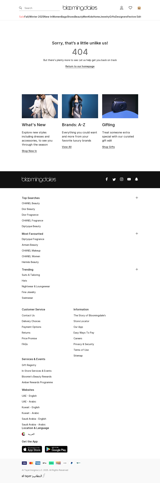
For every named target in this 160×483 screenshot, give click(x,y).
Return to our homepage (80, 66)
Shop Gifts (108, 146)
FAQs (25, 344)
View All (67, 146)
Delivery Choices (31, 321)
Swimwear (27, 297)
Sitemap (78, 355)
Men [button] (85, 16)
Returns (26, 332)
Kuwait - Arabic (30, 413)
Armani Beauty (30, 244)
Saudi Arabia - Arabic (34, 424)
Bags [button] (64, 16)
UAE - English (29, 395)
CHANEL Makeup (31, 250)
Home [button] (96, 16)
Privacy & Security (84, 344)
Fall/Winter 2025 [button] (34, 16)
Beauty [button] (78, 16)
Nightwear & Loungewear (36, 286)
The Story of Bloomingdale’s (90, 315)
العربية (31, 434)
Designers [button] (121, 16)
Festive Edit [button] (134, 16)
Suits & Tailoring (31, 274)
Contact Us (28, 315)
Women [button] (56, 16)
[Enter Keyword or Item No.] (42, 8)
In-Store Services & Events (37, 370)
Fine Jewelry (29, 292)
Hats (24, 280)
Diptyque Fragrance (33, 239)
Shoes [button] (70, 16)
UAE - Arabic (29, 401)
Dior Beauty (28, 209)
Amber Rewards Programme (37, 382)
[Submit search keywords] (20, 8)
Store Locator (81, 321)
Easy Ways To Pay (84, 332)
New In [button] (48, 16)
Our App (78, 326)
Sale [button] (21, 16)
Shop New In (29, 150)
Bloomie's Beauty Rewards (37, 376)
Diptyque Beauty (31, 226)
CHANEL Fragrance (32, 220)
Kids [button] (90, 16)
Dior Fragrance (30, 214)
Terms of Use (81, 349)
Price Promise (29, 338)
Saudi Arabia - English (34, 418)
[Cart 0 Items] (139, 8)
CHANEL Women (31, 256)
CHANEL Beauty (31, 203)
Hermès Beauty (30, 262)
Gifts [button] (112, 16)
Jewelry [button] (104, 16)
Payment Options (31, 326)
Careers (78, 338)
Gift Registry (29, 365)
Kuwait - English (31, 407)
